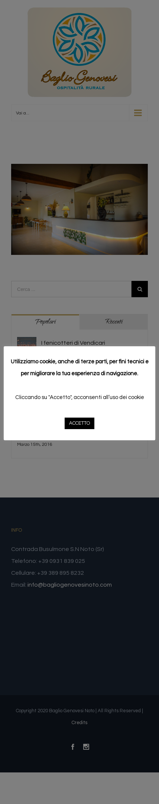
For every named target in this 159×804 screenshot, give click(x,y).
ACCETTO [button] (79, 423)
